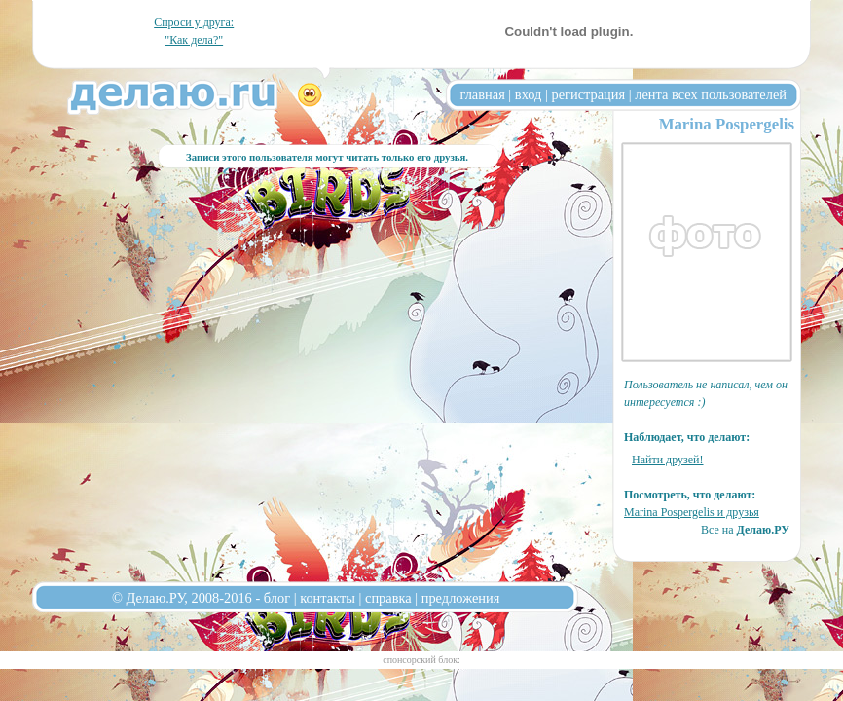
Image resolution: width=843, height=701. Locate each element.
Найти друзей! (668, 459)
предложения (461, 598)
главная (482, 94)
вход (528, 94)
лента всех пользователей (711, 94)
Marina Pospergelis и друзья (691, 512)
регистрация (588, 94)
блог (277, 598)
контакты (327, 598)
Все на (745, 529)
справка (388, 598)
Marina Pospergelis (726, 124)
